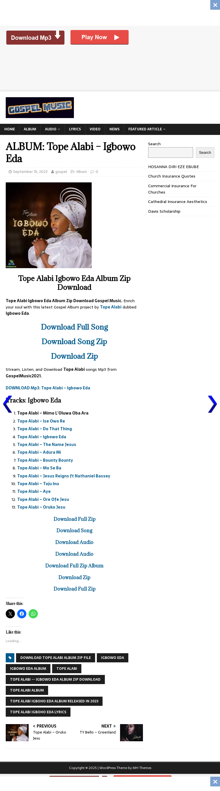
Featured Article (145, 129)
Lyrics (75, 129)
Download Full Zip (74, 519)
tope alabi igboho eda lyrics (38, 712)
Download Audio (74, 542)
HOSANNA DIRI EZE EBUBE (173, 167)
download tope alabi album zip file (55, 658)
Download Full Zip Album (74, 566)
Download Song (74, 530)
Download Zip (74, 356)
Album (30, 129)
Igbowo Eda (112, 658)
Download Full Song (74, 327)
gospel (61, 172)
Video (95, 129)
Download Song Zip (74, 341)
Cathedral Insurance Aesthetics (177, 201)
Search (154, 144)
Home (9, 129)
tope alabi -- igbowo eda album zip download (55, 679)
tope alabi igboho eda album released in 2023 (54, 701)
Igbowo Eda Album (28, 669)
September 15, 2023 (30, 172)
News (114, 129)
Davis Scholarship (164, 211)
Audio (50, 129)
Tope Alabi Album (27, 690)
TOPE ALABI (66, 669)
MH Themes (142, 768)
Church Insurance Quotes (171, 176)
